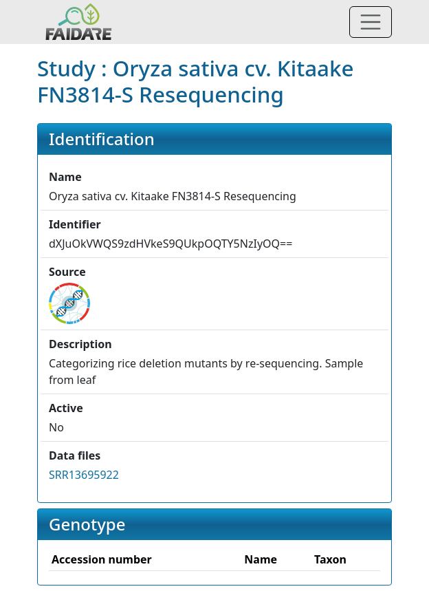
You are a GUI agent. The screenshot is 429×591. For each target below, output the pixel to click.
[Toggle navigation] (370, 22)
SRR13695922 (84, 474)
